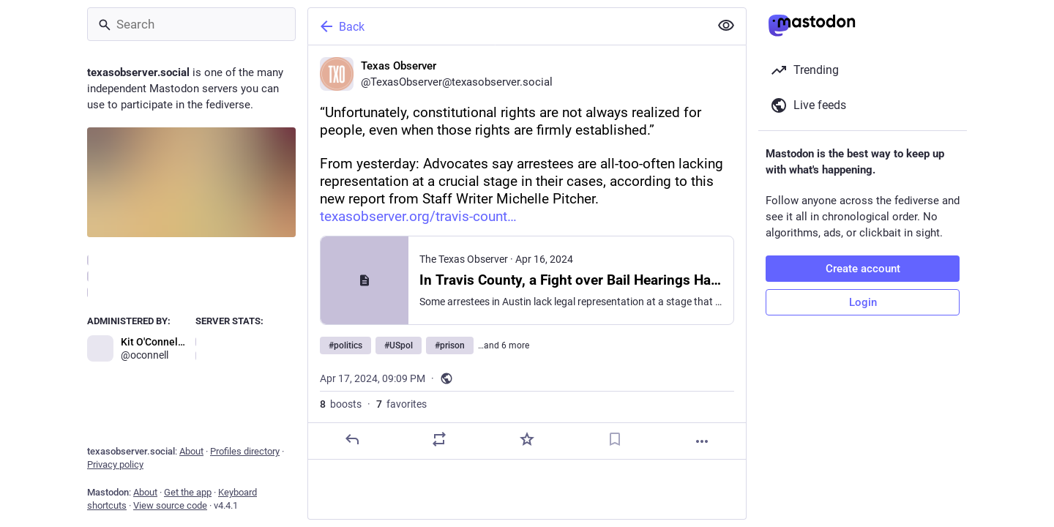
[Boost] (439, 439)
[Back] (507, 26)
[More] (702, 441)
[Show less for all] (726, 25)
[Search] (191, 24)
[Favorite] (527, 439)
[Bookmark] (615, 439)
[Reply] (352, 439)
